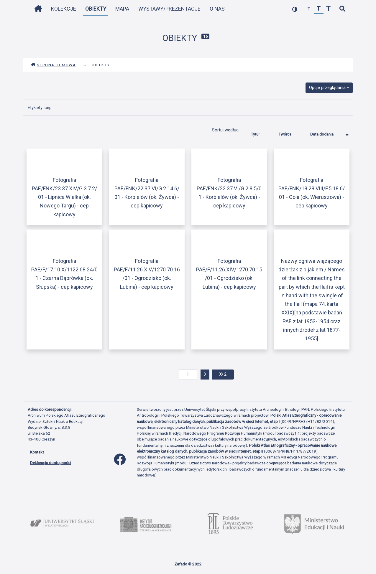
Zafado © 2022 (188, 564)
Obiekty (95, 9)
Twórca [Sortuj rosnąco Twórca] (289, 132)
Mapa (122, 9)
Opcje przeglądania (327, 87)
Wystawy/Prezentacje (169, 9)
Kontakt (37, 452)
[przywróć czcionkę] (319, 9)
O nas (217, 9)
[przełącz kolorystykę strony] (295, 9)
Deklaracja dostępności (50, 462)
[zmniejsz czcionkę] (309, 9)
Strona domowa (53, 64)
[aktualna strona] (188, 374)
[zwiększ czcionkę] (328, 9)
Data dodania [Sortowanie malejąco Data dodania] (326, 132)
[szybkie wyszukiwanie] (342, 9)
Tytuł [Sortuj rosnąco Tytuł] (260, 132)
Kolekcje (63, 9)
